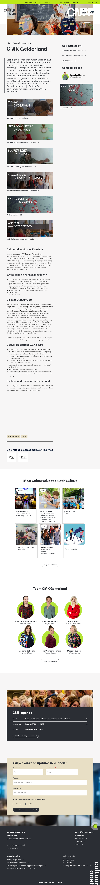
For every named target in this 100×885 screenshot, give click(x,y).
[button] (84, 11)
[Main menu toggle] (92, 11)
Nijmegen (48, 337)
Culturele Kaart (67, 108)
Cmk (29, 43)
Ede (41, 337)
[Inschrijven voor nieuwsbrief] (26, 810)
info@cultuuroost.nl (17, 845)
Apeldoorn (35, 337)
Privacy (61, 882)
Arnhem (28, 337)
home (10, 43)
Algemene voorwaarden (45, 882)
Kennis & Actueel (20, 43)
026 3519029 (13, 848)
